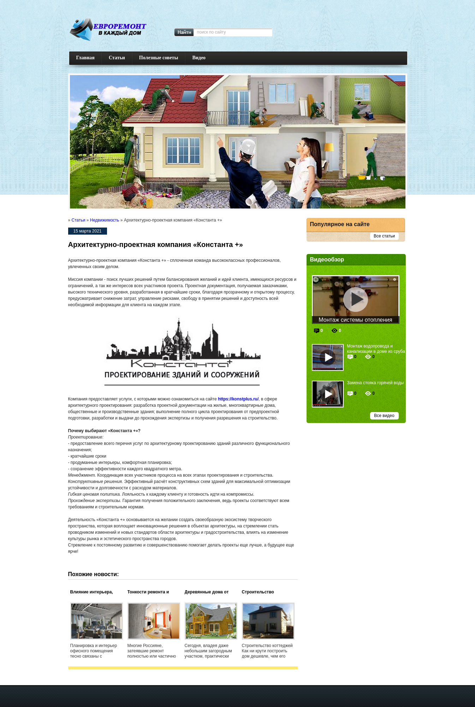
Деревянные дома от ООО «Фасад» (207, 592)
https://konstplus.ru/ (238, 399)
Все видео (384, 415)
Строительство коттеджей (258, 592)
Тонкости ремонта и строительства (148, 592)
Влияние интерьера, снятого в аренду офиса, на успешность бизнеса (96, 592)
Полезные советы (158, 57)
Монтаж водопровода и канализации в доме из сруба (376, 349)
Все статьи (384, 236)
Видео (199, 57)
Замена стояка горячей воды (375, 382)
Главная (85, 57)
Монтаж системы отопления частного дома (355, 320)
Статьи (117, 57)
